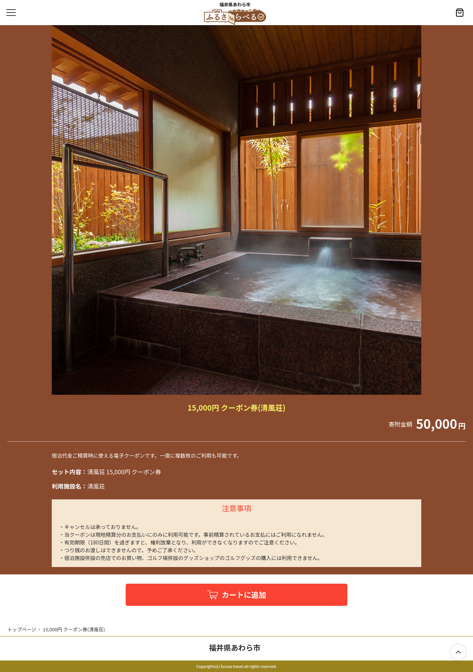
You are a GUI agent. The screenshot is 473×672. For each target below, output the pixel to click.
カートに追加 (244, 594)
